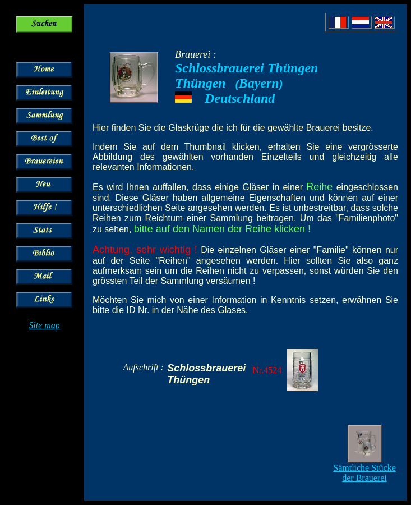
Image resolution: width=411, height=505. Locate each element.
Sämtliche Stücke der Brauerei (364, 473)
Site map (44, 325)
